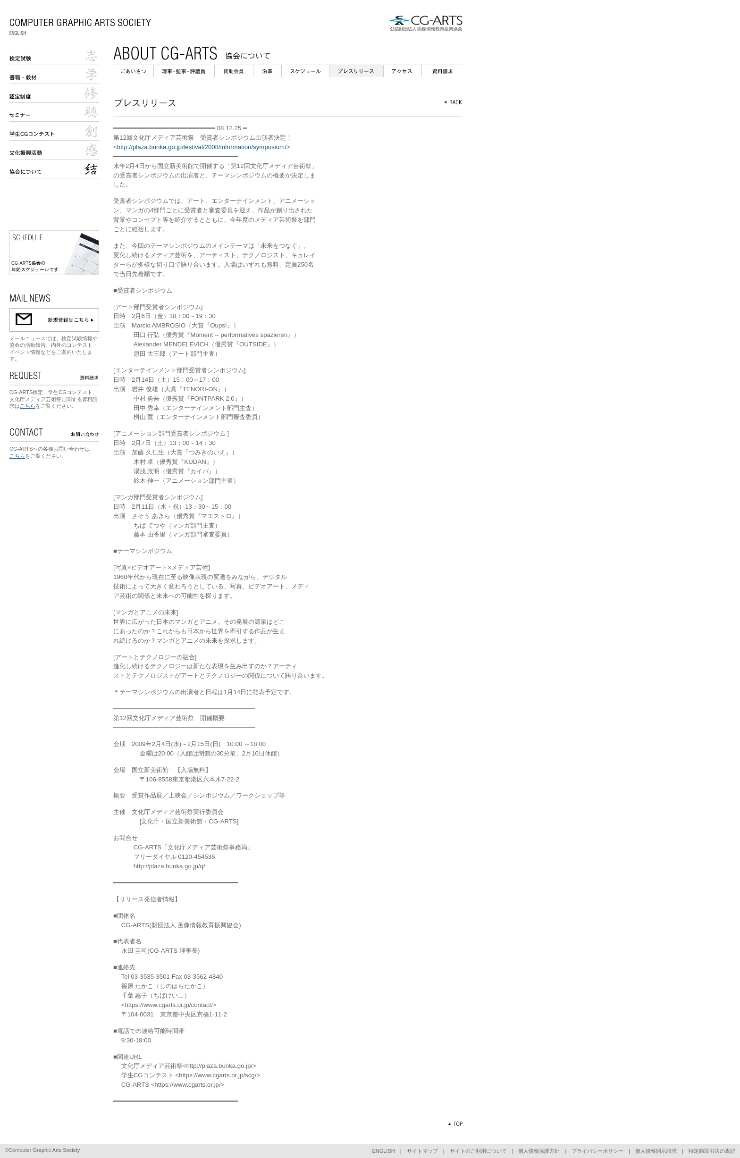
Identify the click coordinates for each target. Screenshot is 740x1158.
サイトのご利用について (478, 1151)
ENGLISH (383, 1151)
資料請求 (442, 71)
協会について (54, 168)
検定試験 (54, 55)
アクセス (402, 71)
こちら (27, 406)
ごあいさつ (133, 71)
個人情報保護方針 (539, 1151)
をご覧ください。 (56, 406)
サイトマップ (422, 1151)
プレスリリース (356, 71)
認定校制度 (54, 93)
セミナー (54, 112)
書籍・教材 (54, 74)
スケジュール (305, 71)
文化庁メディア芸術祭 (54, 150)
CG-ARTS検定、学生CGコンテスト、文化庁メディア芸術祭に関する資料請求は (53, 399)
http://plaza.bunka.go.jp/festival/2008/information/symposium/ (201, 147)
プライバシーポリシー (597, 1151)
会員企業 (234, 71)
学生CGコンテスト (54, 131)
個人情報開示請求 (656, 1151)
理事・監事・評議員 (184, 71)
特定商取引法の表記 (712, 1151)
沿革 (267, 71)
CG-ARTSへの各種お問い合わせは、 (52, 449)
